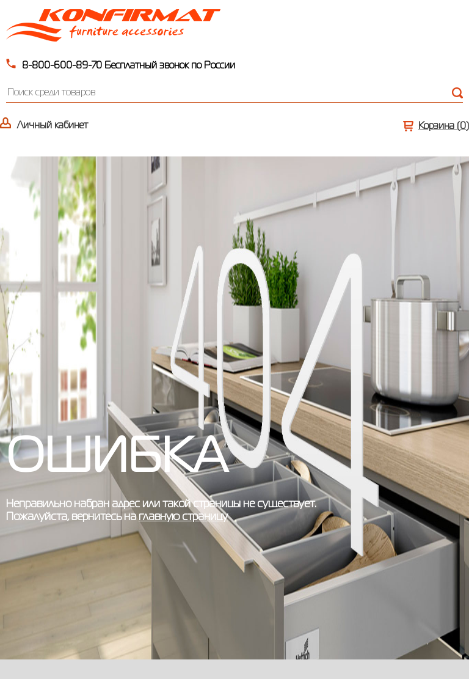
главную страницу (183, 517)
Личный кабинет (52, 126)
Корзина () (443, 126)
